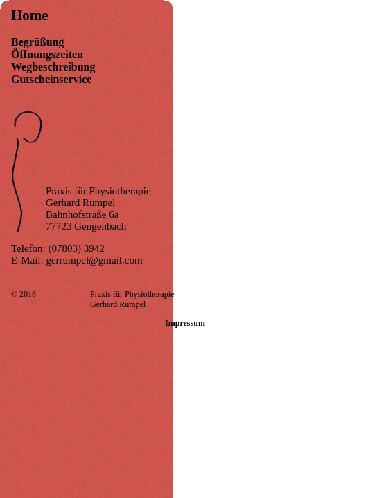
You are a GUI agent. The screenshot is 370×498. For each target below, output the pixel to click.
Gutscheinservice (51, 79)
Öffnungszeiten (47, 54)
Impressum (185, 323)
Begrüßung (37, 42)
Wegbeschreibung (53, 67)
